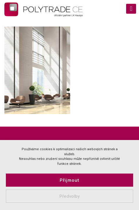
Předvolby (69, 196)
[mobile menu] (131, 9)
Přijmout (69, 180)
